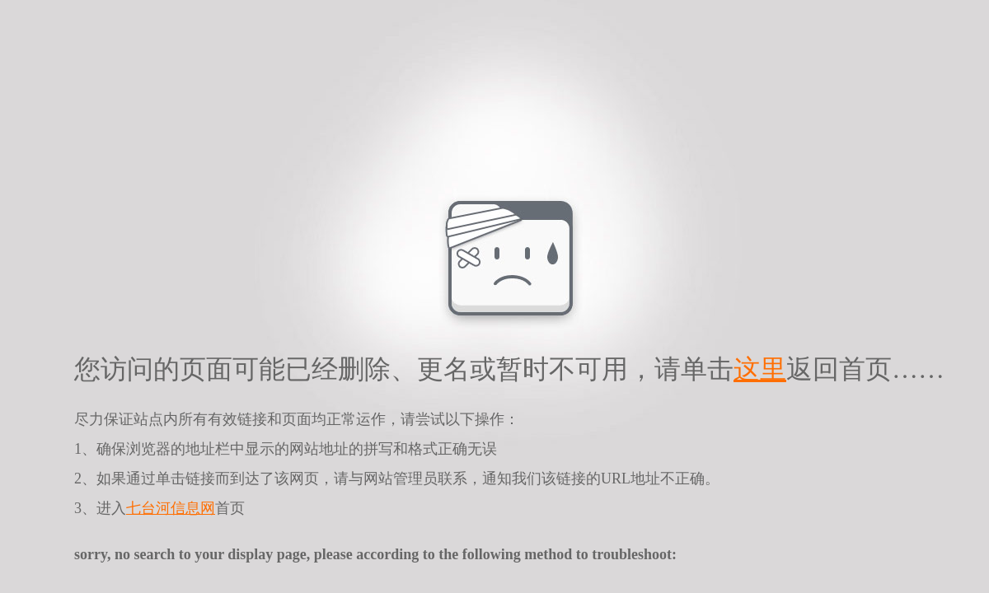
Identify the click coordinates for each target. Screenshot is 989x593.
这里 (760, 369)
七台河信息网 (170, 508)
